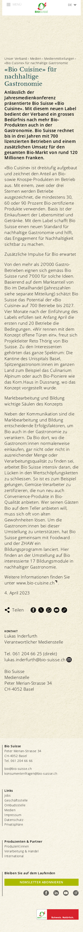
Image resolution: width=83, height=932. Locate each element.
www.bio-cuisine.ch (35, 583)
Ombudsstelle (14, 805)
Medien (35, 58)
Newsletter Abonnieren (41, 882)
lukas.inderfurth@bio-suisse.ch (35, 660)
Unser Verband (15, 58)
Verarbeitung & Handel (21, 851)
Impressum (12, 815)
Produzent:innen (16, 846)
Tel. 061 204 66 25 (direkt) (30, 654)
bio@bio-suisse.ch (18, 769)
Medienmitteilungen (59, 58)
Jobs (7, 795)
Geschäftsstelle (16, 800)
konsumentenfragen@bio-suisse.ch (30, 773)
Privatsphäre (13, 824)
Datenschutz (13, 820)
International (14, 856)
